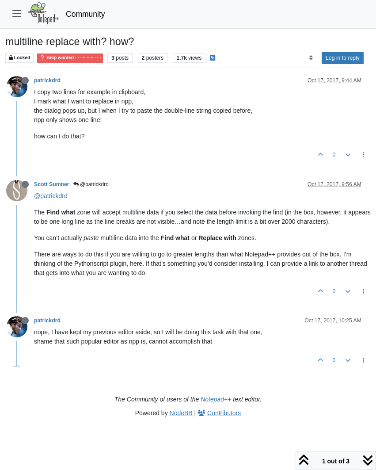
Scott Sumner (51, 184)
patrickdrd (47, 80)
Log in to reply (343, 58)
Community (85, 14)
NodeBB (181, 413)
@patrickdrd (91, 184)
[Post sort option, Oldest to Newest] (311, 58)
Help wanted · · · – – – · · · (70, 58)
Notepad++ (216, 399)
